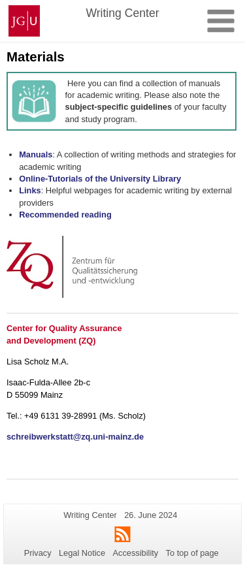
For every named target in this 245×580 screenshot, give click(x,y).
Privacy (38, 553)
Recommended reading (65, 214)
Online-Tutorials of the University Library (100, 179)
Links (30, 190)
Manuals (35, 154)
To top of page (192, 553)
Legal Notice (82, 553)
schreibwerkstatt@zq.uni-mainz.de (75, 437)
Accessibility (136, 553)
